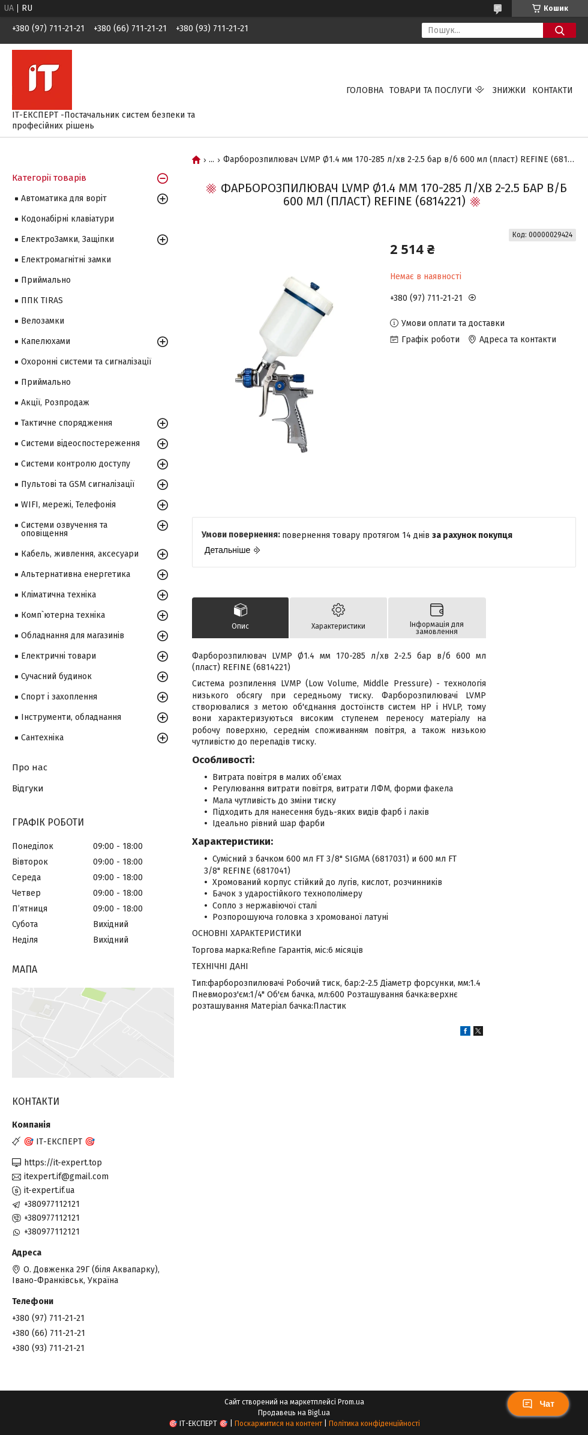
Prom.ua (351, 1402)
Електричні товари (58, 656)
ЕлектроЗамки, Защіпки (67, 239)
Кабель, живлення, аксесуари (80, 554)
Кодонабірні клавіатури (67, 219)
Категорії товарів (49, 177)
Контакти (552, 90)
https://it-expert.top (63, 1163)
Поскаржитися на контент (278, 1423)
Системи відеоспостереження (80, 443)
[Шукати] (559, 30)
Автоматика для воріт (64, 198)
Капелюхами (45, 341)
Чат (538, 1403)
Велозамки (42, 321)
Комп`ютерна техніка (63, 615)
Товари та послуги (430, 90)
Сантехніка (42, 738)
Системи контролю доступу (75, 464)
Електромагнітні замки (66, 260)
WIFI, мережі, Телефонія (68, 505)
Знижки (509, 90)
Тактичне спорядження (66, 423)
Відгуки (28, 788)
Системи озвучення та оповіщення (64, 529)
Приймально (46, 280)
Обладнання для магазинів (72, 635)
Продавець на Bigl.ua (294, 1413)
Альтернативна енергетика (75, 574)
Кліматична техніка (58, 595)
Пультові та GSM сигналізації (77, 484)
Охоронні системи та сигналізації (86, 362)
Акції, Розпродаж (55, 402)
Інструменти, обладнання (71, 717)
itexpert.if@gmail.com (66, 1176)
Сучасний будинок (56, 676)
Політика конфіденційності (374, 1423)
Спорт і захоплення (59, 697)
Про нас (29, 767)
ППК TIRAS (42, 300)
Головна (364, 90)
